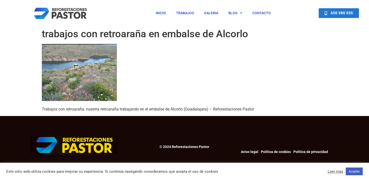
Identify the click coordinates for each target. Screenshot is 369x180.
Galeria (211, 13)
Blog (235, 13)
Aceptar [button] (354, 171)
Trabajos (185, 13)
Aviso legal (249, 152)
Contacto (261, 13)
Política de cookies (276, 152)
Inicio (161, 13)
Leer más (335, 171)
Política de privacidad (310, 152)
